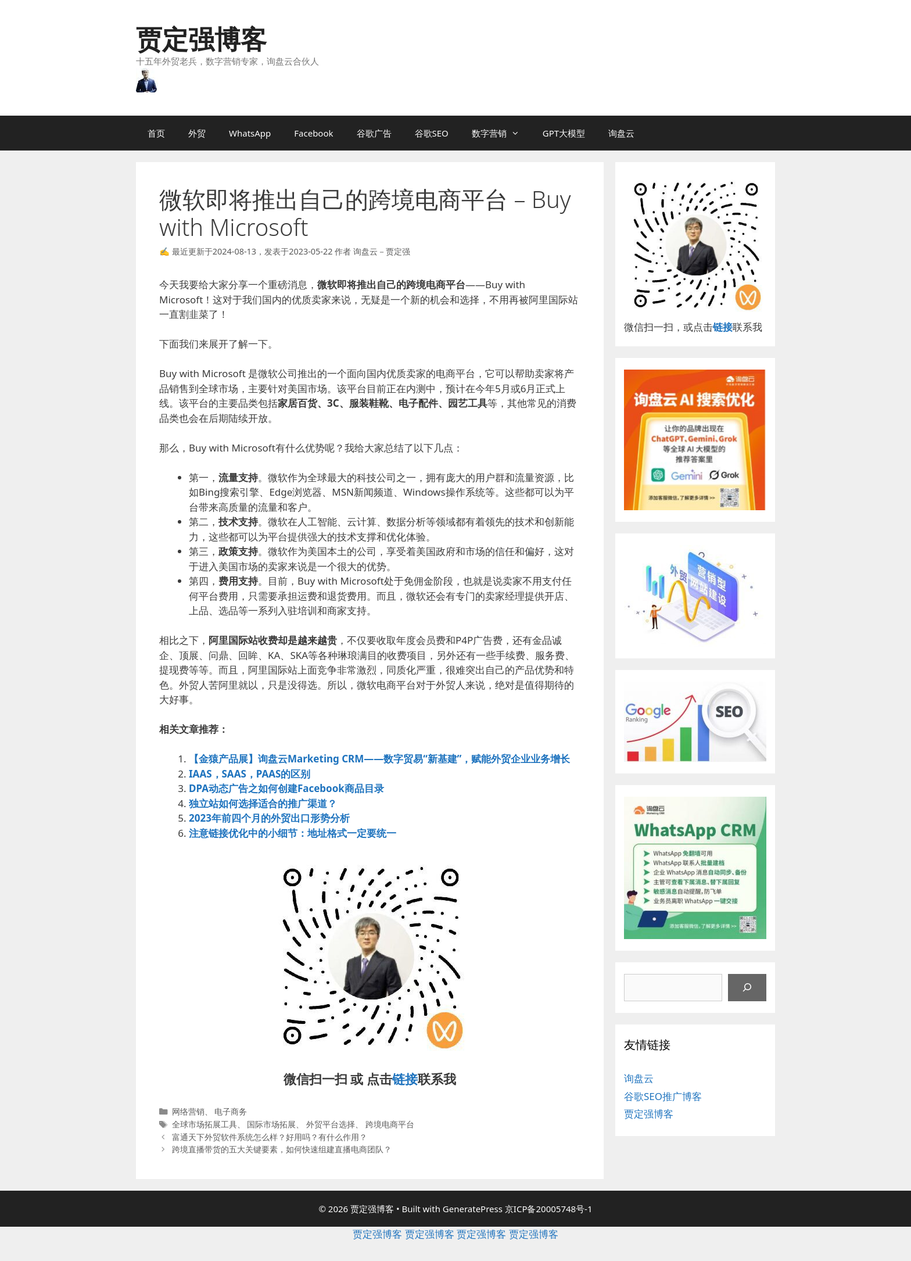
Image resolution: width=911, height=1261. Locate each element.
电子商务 (230, 1111)
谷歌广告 (374, 133)
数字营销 (501, 133)
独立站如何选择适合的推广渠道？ (263, 803)
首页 (156, 133)
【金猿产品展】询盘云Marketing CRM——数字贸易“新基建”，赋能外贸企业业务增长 (379, 758)
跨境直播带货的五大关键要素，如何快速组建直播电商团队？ (282, 1149)
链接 (405, 1078)
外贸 (197, 133)
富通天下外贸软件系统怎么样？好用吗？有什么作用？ (269, 1136)
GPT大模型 (564, 133)
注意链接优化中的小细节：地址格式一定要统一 (292, 833)
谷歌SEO (432, 133)
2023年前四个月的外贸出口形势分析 (269, 818)
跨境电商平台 (389, 1124)
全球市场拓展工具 (204, 1124)
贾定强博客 (201, 38)
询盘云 (621, 133)
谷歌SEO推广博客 (663, 1096)
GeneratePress (473, 1209)
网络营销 (188, 1111)
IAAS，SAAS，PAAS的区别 (249, 773)
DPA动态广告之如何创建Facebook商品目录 (286, 788)
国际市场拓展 (271, 1124)
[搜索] (747, 988)
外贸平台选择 (330, 1124)
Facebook (313, 133)
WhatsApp (250, 133)
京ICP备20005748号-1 (549, 1209)
